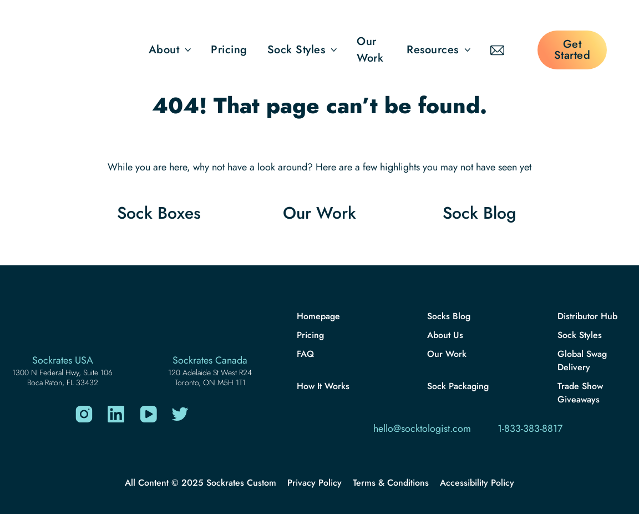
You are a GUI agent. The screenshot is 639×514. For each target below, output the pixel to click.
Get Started (572, 49)
